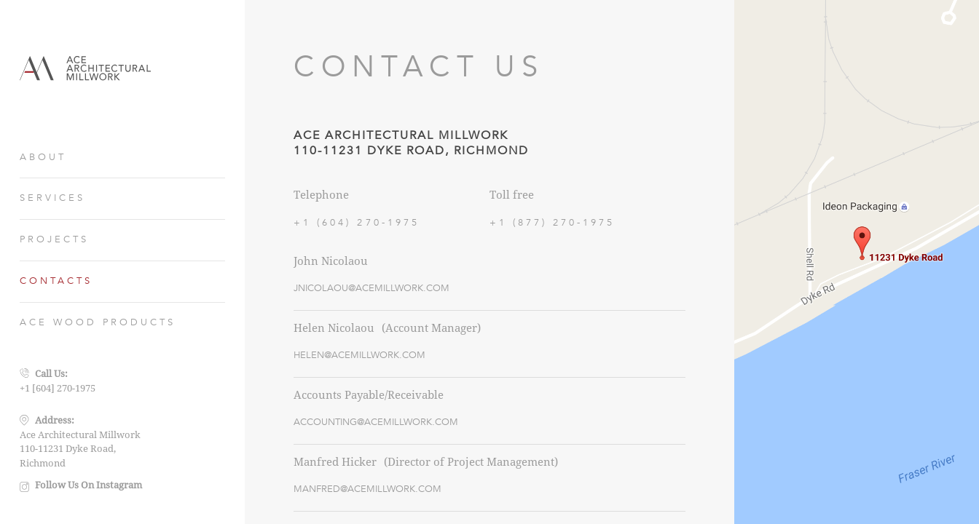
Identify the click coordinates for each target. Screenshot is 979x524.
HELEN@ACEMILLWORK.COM (359, 355)
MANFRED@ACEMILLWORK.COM (367, 489)
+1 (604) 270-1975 (357, 222)
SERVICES (52, 198)
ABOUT (43, 157)
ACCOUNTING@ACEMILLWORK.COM (376, 422)
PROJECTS (54, 239)
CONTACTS (56, 280)
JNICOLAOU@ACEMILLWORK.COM (371, 288)
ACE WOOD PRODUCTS (98, 322)
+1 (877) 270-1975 (553, 222)
